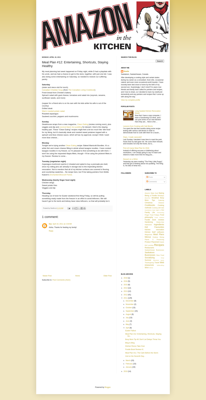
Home (77, 276)
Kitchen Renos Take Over (135, 346)
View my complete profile (130, 100)
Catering (161, 200)
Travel (156, 263)
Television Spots (158, 260)
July (127, 318)
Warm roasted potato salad (53, 111)
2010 (126, 371)
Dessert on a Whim (130, 159)
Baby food (154, 193)
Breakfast (155, 198)
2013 (126, 291)
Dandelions (148, 210)
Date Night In (156, 210)
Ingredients (159, 224)
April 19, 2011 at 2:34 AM (62, 224)
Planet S (149, 239)
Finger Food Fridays (152, 215)
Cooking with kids (158, 208)
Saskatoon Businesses (150, 253)
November (130, 304)
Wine (147, 268)
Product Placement (152, 242)
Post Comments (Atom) (61, 280)
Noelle (126, 71)
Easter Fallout (130, 331)
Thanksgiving (149, 262)
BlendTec (147, 198)
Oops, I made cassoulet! (132, 137)
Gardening (149, 222)
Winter (151, 267)
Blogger (107, 387)
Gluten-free (160, 222)
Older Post (107, 276)
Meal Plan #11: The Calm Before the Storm (141, 353)
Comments (151, 182)
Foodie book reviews (154, 220)
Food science (159, 217)
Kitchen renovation (154, 230)
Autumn (147, 193)
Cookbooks (150, 205)
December (130, 301)
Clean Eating (82, 124)
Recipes (159, 244)
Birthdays (161, 195)
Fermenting (160, 212)
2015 (126, 285)
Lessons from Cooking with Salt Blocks (138, 126)
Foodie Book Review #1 (134, 349)
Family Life (150, 212)
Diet (162, 210)
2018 (126, 278)
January (129, 367)
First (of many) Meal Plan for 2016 (136, 148)
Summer (148, 260)
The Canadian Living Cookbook (81, 90)
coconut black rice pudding (70, 127)
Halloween (148, 225)
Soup (162, 258)
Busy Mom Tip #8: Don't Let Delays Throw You (143, 339)
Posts (149, 177)
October (129, 308)
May (127, 324)
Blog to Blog (130, 343)
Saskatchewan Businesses (154, 250)
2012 (126, 295)
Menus (148, 237)
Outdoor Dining (158, 237)
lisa (50, 224)
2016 (126, 281)
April (128, 328)
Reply (51, 231)
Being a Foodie (151, 196)
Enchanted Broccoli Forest (61, 175)
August (129, 314)
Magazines (148, 234)
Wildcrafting (160, 265)
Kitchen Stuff (150, 232)
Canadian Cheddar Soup (52, 90)
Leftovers (160, 232)
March (128, 360)
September (130, 311)
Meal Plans (158, 234)
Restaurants (149, 248)
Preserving (160, 239)
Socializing (150, 257)
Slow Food (160, 255)
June (128, 321)
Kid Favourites (154, 227)
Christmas (149, 203)
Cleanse (161, 203)
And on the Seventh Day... (135, 356)
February (129, 364)
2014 (126, 288)
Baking (161, 193)
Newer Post (47, 276)
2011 (126, 298)
